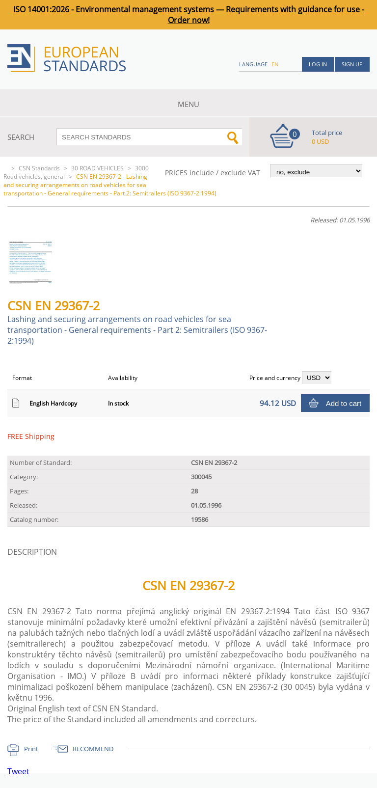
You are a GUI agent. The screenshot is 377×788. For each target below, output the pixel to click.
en (274, 64)
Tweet (18, 771)
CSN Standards (39, 168)
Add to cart (344, 403)
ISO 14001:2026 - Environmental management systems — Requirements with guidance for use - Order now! (188, 15)
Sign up (352, 64)
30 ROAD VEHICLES (97, 168)
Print (31, 748)
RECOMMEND (93, 748)
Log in (318, 64)
